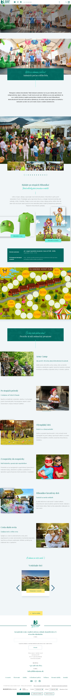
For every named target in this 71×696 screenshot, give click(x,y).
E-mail (35, 636)
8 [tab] (40, 175)
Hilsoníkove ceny (17, 236)
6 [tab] (36, 175)
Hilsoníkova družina (53, 240)
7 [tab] (38, 175)
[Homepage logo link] (5, 2)
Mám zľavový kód (64, 689)
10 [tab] (45, 175)
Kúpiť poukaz (49, 693)
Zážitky (25, 677)
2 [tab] (28, 175)
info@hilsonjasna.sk (35, 671)
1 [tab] (26, 175)
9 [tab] (42, 175)
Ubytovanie (17, 677)
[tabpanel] (35, 18)
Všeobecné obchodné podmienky (59, 685)
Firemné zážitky (56, 677)
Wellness (46, 677)
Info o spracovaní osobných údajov (42, 685)
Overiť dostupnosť (23, 693)
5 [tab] (34, 175)
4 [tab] (32, 175)
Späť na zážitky (35, 613)
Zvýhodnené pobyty (35, 677)
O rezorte (8, 677)
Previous (24, 174)
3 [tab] (30, 175)
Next (46, 174)
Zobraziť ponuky (37, 693)
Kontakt (65, 677)
